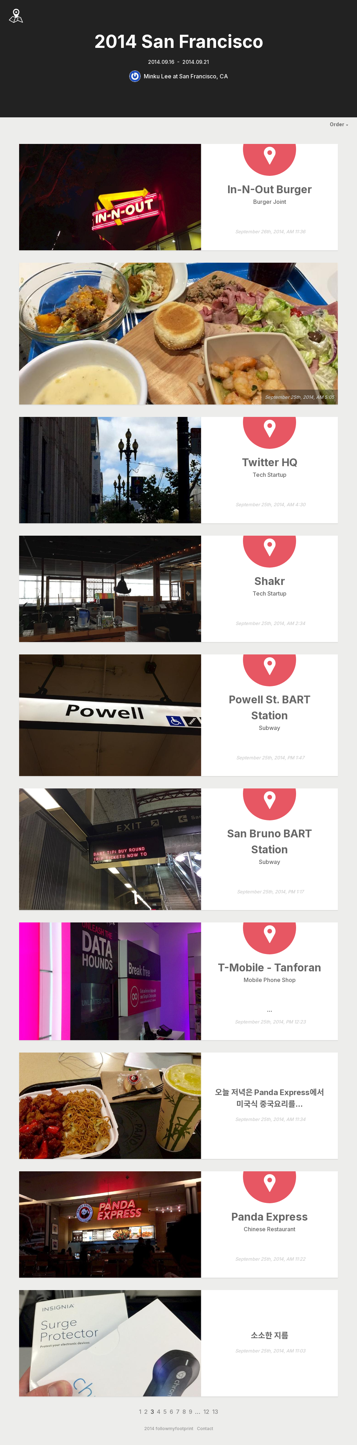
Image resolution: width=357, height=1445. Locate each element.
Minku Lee (157, 76)
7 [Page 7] (178, 1411)
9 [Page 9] (190, 1411)
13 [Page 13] (215, 1411)
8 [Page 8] (184, 1411)
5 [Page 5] (165, 1411)
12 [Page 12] (206, 1411)
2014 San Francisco (178, 41)
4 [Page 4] (158, 1411)
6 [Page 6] (171, 1411)
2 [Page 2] (146, 1411)
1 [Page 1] (140, 1411)
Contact (205, 1429)
